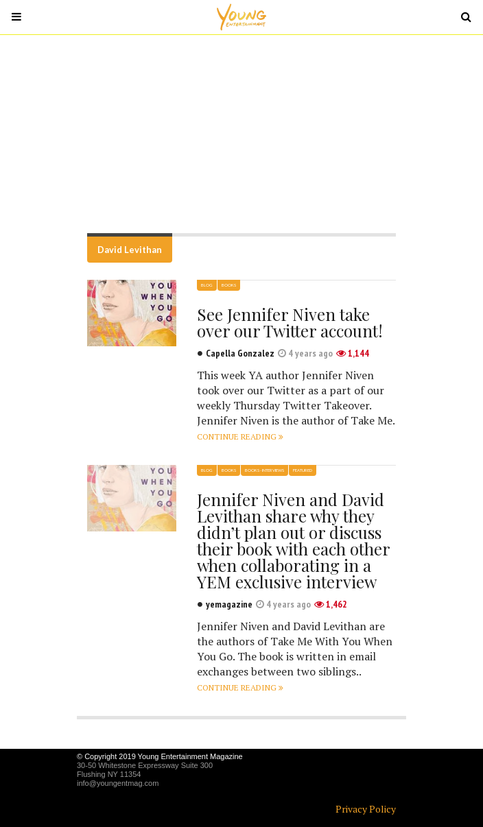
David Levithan (129, 249)
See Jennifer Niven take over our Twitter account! (290, 322)
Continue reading (240, 436)
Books (229, 285)
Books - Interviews (264, 470)
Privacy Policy (365, 808)
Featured (302, 470)
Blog (207, 285)
